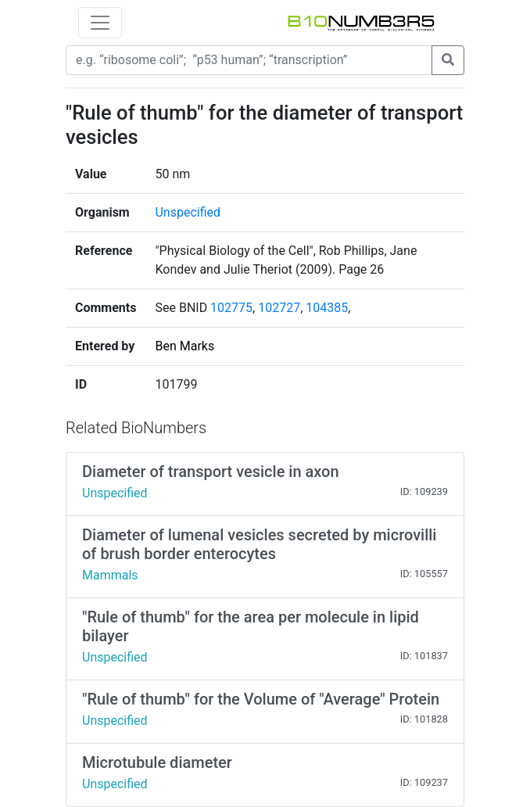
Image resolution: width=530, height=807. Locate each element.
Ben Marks (184, 346)
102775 (231, 307)
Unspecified (187, 212)
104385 (327, 307)
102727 (279, 307)
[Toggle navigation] (100, 22)
